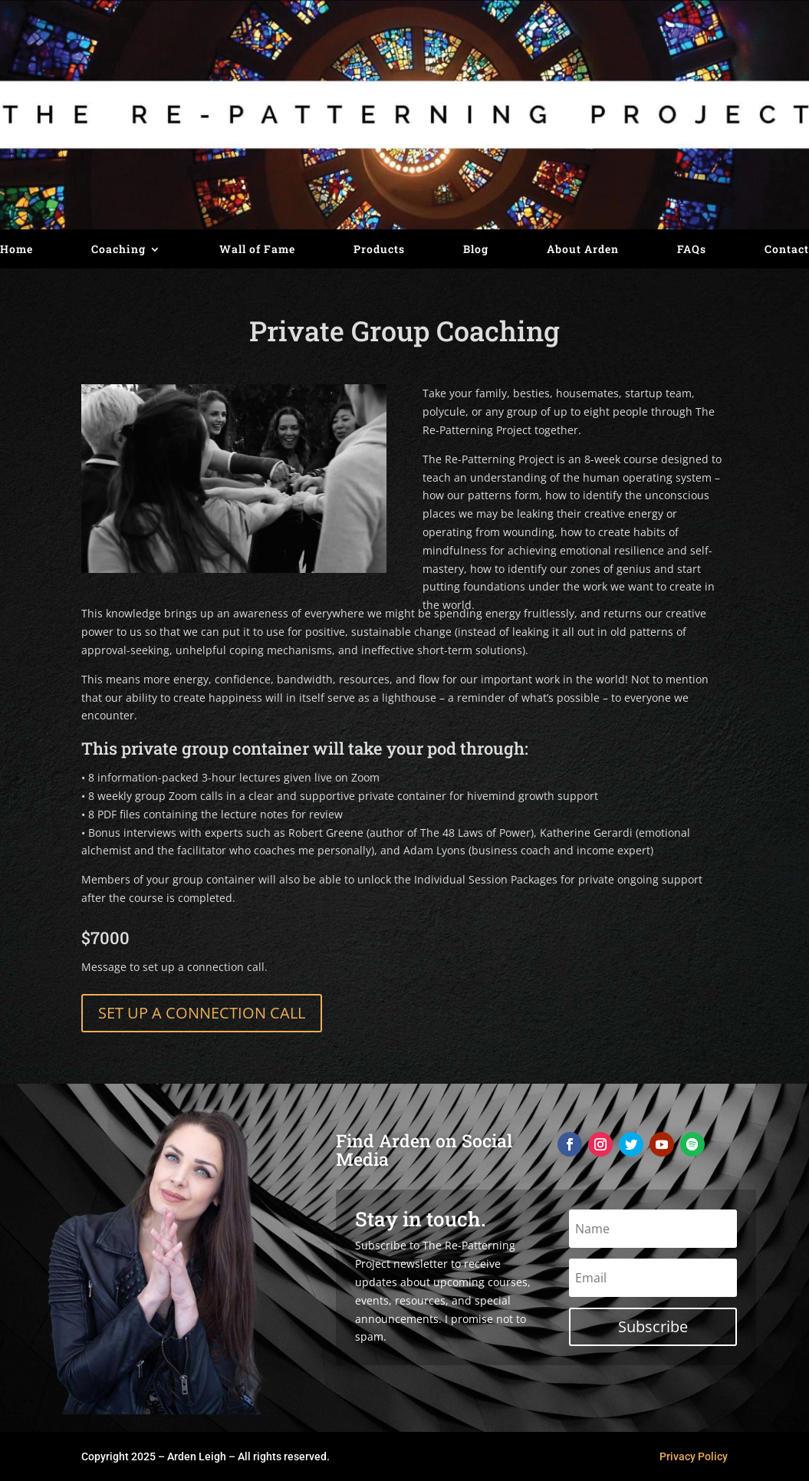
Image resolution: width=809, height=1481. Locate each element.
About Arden (583, 250)
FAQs (691, 250)
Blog (475, 250)
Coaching (118, 250)
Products (379, 250)
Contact (787, 250)
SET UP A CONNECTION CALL (201, 1012)
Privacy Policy (693, 1456)
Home (16, 250)
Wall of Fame (257, 250)
